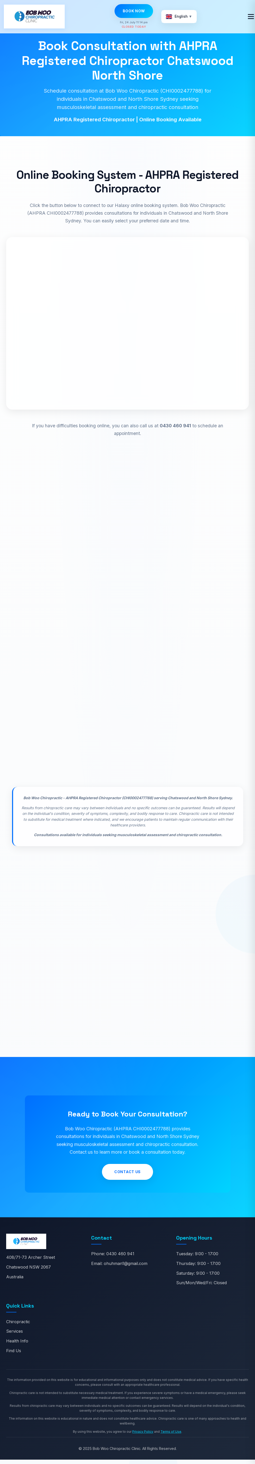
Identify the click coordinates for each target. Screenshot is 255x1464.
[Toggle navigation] (251, 17)
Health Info (17, 1345)
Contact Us (127, 1176)
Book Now (134, 11)
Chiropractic (18, 1326)
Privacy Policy (142, 1436)
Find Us (13, 1354)
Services (14, 1335)
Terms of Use (170, 1436)
